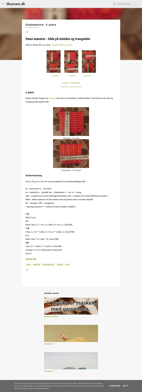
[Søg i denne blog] (128, 4)
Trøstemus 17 (49, 371)
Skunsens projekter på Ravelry (73, 86)
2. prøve (87, 76)
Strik (67, 264)
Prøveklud (75, 83)
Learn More (114, 386)
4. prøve (55, 76)
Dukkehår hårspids (51, 316)
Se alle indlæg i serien (62, 45)
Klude (28, 264)
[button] (27, 32)
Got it (125, 386)
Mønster (36, 264)
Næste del (31, 259)
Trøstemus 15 (49, 344)
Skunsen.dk (15, 4)
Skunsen (60, 264)
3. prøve (72, 76)
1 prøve (65, 83)
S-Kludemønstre (48, 264)
